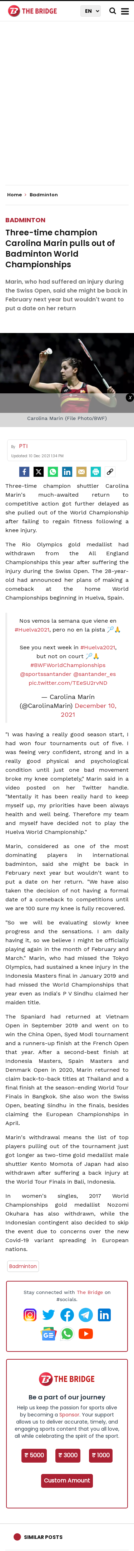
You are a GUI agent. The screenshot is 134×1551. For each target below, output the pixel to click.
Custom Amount (67, 1480)
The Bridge (90, 1292)
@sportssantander (45, 674)
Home (16, 195)
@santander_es (94, 674)
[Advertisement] (67, 109)
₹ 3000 (68, 1455)
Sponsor (69, 1414)
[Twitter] (38, 471)
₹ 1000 (101, 1455)
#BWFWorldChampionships (67, 665)
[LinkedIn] (67, 471)
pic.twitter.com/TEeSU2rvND (68, 682)
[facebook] (24, 471)
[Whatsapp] (53, 471)
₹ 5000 (34, 1455)
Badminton (25, 219)
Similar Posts (43, 1537)
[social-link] (110, 471)
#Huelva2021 (32, 629)
